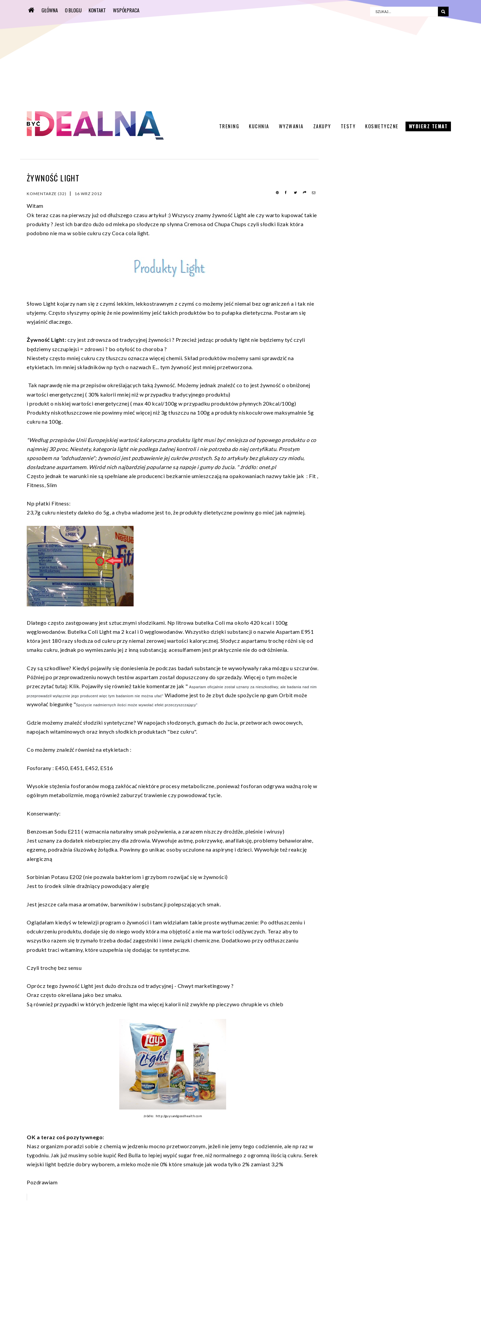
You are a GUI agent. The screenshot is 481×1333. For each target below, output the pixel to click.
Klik (73, 686)
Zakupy (322, 126)
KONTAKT (97, 10)
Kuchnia (259, 126)
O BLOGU (73, 10)
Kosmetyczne (381, 126)
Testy (348, 126)
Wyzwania (291, 126)
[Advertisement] (196, 55)
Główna (49, 10)
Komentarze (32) (46, 193)
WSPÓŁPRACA (126, 10)
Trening (229, 126)
